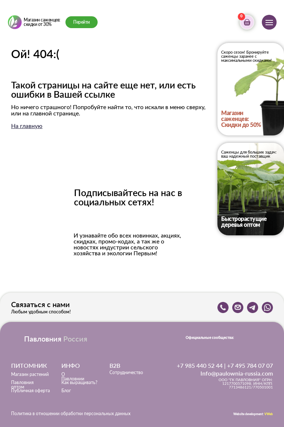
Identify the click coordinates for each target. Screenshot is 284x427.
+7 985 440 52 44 (200, 365)
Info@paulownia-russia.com (236, 373)
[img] (14, 22)
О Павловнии (72, 376)
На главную (27, 126)
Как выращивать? (79, 382)
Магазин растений (30, 374)
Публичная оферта (30, 391)
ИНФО (70, 365)
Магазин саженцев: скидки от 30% (42, 22)
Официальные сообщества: (210, 338)
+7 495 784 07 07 (250, 365)
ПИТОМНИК (29, 365)
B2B (114, 365)
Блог (66, 391)
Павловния (55, 338)
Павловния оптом (22, 384)
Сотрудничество (126, 372)
